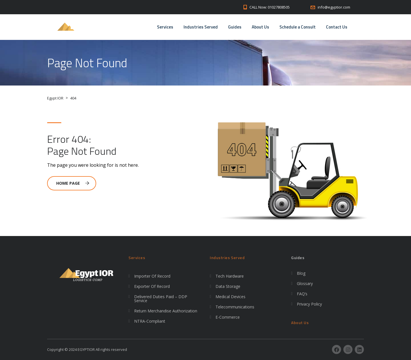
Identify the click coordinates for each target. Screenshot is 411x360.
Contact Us (336, 27)
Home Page (72, 183)
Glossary (305, 283)
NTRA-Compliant (149, 321)
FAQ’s (302, 293)
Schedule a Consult (297, 27)
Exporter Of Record (152, 286)
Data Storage (227, 286)
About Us (260, 27)
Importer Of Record (152, 276)
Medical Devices (230, 296)
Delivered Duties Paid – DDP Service (160, 298)
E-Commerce (227, 317)
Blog (301, 273)
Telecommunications (234, 307)
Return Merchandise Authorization (165, 311)
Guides (234, 27)
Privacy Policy (309, 304)
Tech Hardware (229, 276)
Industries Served (201, 27)
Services (165, 27)
